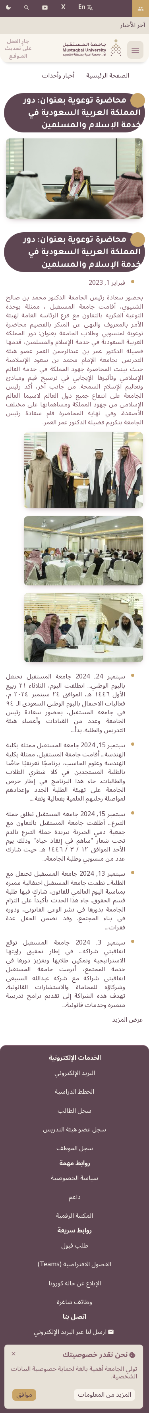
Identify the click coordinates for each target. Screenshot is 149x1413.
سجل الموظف (74, 1148)
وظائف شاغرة (74, 1302)
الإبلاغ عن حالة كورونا (74, 1283)
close (13, 1354)
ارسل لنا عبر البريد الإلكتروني (70, 1332)
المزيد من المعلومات (104, 1395)
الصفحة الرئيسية (107, 75)
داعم (75, 1197)
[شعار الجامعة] (90, 48)
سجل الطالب (74, 1110)
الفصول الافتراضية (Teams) (74, 1264)
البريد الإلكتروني (74, 1073)
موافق (24, 1395)
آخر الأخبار (132, 25)
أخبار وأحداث (58, 75)
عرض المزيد (127, 1019)
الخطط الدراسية (74, 1091)
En (81, 7)
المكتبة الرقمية (74, 1215)
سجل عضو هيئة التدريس (74, 1129)
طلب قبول (74, 1245)
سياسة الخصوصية (74, 1178)
